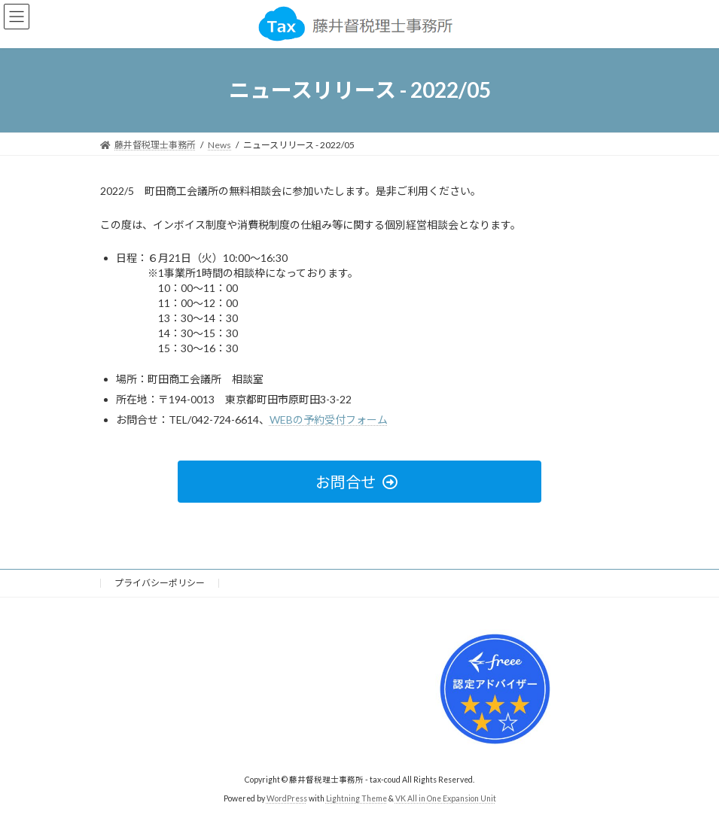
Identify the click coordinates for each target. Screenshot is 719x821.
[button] (359, 482)
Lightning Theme (356, 797)
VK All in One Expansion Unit (445, 797)
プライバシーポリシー (159, 582)
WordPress (287, 797)
